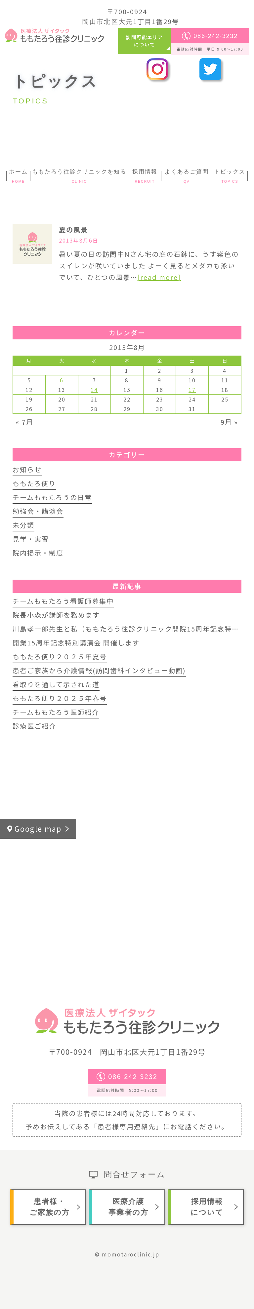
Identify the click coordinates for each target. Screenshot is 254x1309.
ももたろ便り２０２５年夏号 (60, 656)
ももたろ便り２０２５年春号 (60, 698)
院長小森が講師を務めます (56, 615)
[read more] (159, 277)
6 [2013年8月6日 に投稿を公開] (62, 380)
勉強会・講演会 (38, 511)
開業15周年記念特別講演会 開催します (76, 642)
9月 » (229, 422)
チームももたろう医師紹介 (56, 712)
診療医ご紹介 (34, 726)
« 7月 (24, 422)
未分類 (23, 525)
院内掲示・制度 (38, 553)
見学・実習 (31, 539)
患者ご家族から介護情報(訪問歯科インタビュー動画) (99, 670)
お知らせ (27, 469)
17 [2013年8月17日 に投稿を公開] (192, 389)
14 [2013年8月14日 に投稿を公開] (94, 389)
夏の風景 (73, 229)
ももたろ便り (34, 483)
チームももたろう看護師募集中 (63, 601)
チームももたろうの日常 (52, 497)
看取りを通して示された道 (56, 684)
